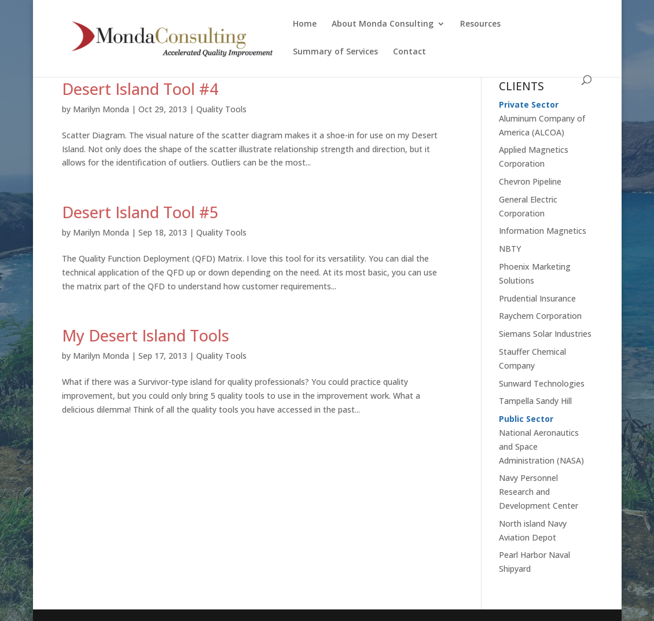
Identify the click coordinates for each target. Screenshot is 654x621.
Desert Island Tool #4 (140, 89)
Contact (409, 52)
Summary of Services (335, 52)
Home (305, 24)
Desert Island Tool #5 (140, 212)
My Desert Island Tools (145, 335)
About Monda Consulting (382, 24)
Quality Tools (221, 109)
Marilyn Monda (101, 109)
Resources (480, 24)
